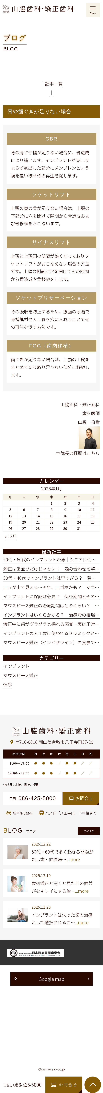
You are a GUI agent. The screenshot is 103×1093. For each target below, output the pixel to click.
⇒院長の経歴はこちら (78, 453)
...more (73, 859)
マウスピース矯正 (20, 675)
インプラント (16, 666)
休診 (7, 684)
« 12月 (11, 536)
